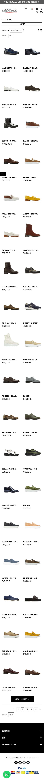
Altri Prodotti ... (22, 699)
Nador (26, 505)
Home (3, 19)
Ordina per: (5, 30)
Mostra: (4, 36)
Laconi (26, 396)
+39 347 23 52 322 (26, 2)
